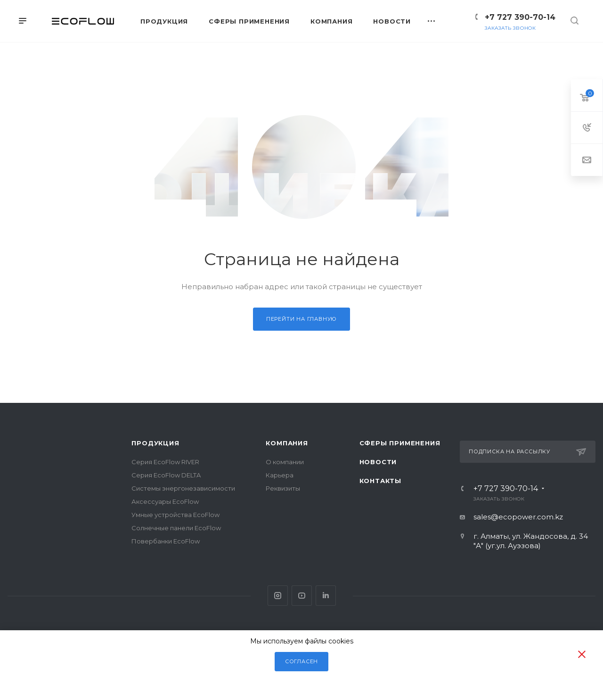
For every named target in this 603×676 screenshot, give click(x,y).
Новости (378, 462)
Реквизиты (283, 488)
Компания (287, 443)
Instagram (278, 595)
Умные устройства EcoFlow (175, 514)
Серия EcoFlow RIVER (165, 462)
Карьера (279, 475)
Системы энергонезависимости (183, 488)
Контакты (380, 480)
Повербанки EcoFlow (165, 541)
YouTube (302, 595)
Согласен (301, 661)
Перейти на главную (301, 319)
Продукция (155, 443)
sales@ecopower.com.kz (518, 516)
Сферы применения (399, 443)
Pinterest (326, 595)
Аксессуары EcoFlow (165, 501)
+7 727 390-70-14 (520, 17)
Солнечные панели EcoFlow (176, 528)
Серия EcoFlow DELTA (166, 475)
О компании (285, 462)
